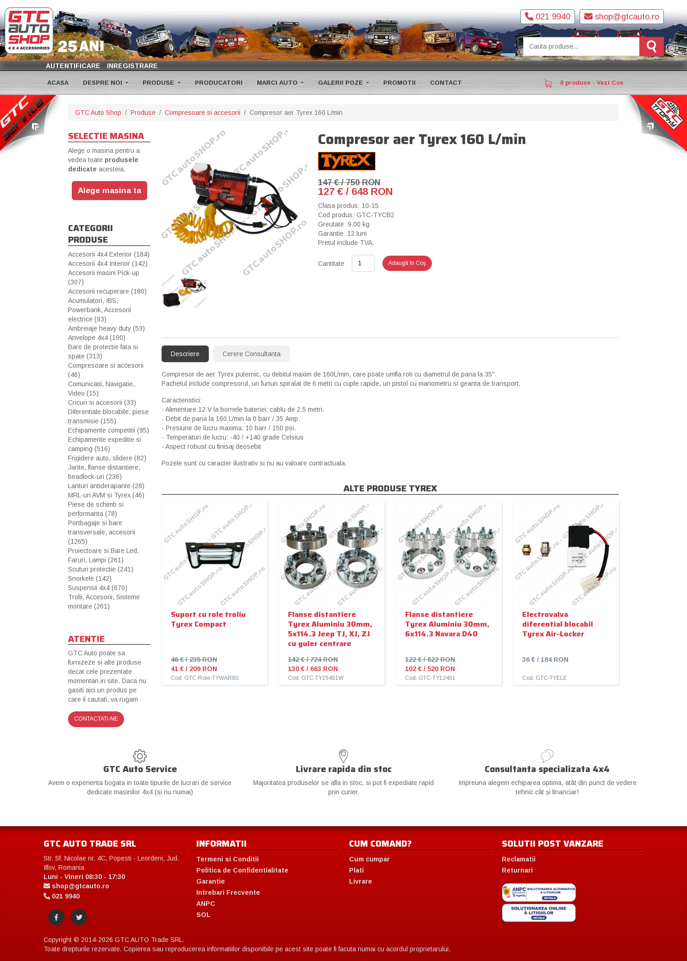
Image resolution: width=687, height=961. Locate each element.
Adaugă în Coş (407, 263)
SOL (203, 914)
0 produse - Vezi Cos (584, 83)
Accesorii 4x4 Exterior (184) (109, 254)
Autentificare (73, 65)
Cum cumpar (369, 859)
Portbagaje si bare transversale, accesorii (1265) (101, 532)
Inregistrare (132, 65)
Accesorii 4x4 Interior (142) (108, 263)
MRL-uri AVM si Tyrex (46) (106, 495)
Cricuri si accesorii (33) (102, 402)
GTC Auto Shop (98, 112)
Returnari (517, 870)
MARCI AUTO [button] (278, 82)
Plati (356, 870)
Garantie (210, 881)
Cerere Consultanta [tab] (252, 354)
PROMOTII (399, 82)
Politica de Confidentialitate (242, 870)
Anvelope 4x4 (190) (96, 337)
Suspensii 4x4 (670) (97, 587)
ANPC (205, 903)
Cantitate (331, 263)
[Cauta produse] (581, 46)
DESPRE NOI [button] (103, 82)
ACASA (58, 82)
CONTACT (446, 82)
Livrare (360, 881)
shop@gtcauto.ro (621, 16)
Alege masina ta (109, 190)
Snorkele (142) (90, 578)
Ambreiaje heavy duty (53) (106, 328)
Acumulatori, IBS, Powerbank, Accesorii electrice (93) (99, 310)
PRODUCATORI (219, 82)
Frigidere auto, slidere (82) (107, 458)
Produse (143, 112)
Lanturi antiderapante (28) (106, 486)
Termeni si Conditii (227, 859)
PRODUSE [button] (159, 82)
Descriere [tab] (185, 354)
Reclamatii (519, 859)
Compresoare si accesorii (202, 112)
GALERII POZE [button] (341, 82)
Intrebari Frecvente (228, 892)
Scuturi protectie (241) (100, 569)
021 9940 (547, 16)
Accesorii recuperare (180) (107, 291)
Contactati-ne (96, 719)
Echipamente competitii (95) (108, 430)
